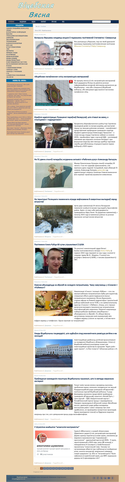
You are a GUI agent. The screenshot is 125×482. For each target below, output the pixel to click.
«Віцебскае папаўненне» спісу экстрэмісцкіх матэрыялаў (61, 77)
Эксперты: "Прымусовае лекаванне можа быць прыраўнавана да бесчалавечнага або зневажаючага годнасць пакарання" (19, 90)
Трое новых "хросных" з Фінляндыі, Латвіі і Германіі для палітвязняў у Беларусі (19, 128)
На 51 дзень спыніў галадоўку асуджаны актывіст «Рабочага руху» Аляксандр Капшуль (75, 159)
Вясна (39, 14)
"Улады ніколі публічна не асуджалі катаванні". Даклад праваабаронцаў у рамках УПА (19, 113)
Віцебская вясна (22, 477)
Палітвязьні (48, 69)
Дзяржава (48, 151)
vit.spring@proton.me (18, 479)
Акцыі (47, 419)
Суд (46, 109)
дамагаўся (101, 170)
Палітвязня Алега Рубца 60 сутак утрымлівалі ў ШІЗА (59, 245)
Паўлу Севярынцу (98, 46)
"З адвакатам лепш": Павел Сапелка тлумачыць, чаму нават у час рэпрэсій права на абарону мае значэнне (19, 95)
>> (72, 468)
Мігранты (48, 236)
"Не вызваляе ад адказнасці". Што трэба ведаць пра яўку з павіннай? (18, 85)
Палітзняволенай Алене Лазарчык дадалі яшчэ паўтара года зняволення (18, 132)
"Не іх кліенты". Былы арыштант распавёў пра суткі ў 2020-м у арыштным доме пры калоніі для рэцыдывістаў (19, 108)
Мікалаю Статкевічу (82, 46)
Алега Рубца (106, 251)
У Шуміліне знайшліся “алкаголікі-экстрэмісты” (56, 427)
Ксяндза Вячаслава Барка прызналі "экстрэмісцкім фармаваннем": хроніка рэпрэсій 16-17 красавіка (18, 124)
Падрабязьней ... (59, 69)
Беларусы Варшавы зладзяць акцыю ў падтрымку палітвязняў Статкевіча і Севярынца (75, 38)
